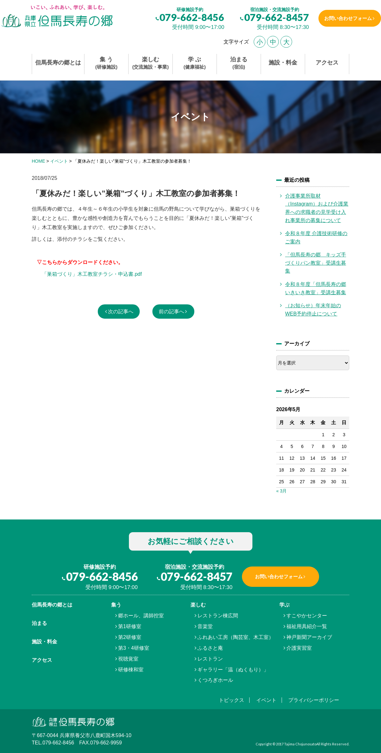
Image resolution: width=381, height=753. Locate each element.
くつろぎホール (215, 680)
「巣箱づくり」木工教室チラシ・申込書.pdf (92, 274)
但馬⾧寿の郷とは (52, 604)
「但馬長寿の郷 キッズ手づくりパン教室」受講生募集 (315, 263)
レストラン (210, 658)
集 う (106, 63)
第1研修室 (129, 626)
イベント (266, 700)
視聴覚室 (128, 658)
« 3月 (281, 490)
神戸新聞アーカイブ (309, 637)
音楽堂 (205, 626)
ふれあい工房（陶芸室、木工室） (235, 637)
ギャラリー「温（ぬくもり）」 (233, 669)
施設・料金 (283, 62)
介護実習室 (299, 648)
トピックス (231, 700)
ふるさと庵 (210, 648)
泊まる (238, 63)
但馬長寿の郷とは (58, 62)
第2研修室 (129, 637)
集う (116, 604)
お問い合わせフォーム (347, 18)
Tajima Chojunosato (300, 744)
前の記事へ (171, 311)
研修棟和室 (131, 669)
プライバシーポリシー (313, 700)
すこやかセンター (306, 615)
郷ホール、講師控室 (141, 615)
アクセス (327, 62)
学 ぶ (195, 63)
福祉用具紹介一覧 (306, 626)
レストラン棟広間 (217, 615)
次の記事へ (120, 311)
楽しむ (150, 63)
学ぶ (284, 604)
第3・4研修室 (133, 648)
